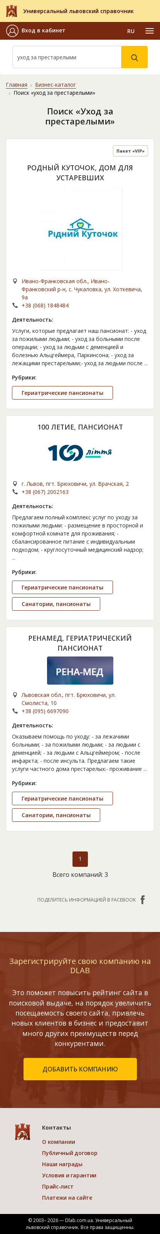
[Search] (66, 57)
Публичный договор (69, 1153)
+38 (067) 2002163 (45, 491)
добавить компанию (80, 1069)
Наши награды (62, 1164)
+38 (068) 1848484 (45, 305)
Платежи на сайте (67, 1197)
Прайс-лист (57, 1186)
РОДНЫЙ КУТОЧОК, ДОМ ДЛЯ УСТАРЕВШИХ (80, 172)
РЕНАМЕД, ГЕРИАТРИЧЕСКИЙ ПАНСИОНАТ (80, 643)
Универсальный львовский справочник (78, 11)
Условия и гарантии (69, 1175)
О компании (58, 1141)
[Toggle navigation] (149, 31)
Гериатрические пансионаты (62, 392)
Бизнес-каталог (55, 84)
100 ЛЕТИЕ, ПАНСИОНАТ (80, 426)
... (146, 363)
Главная (16, 84)
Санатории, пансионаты (56, 604)
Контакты (56, 1127)
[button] (36, 31)
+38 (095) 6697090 (45, 711)
